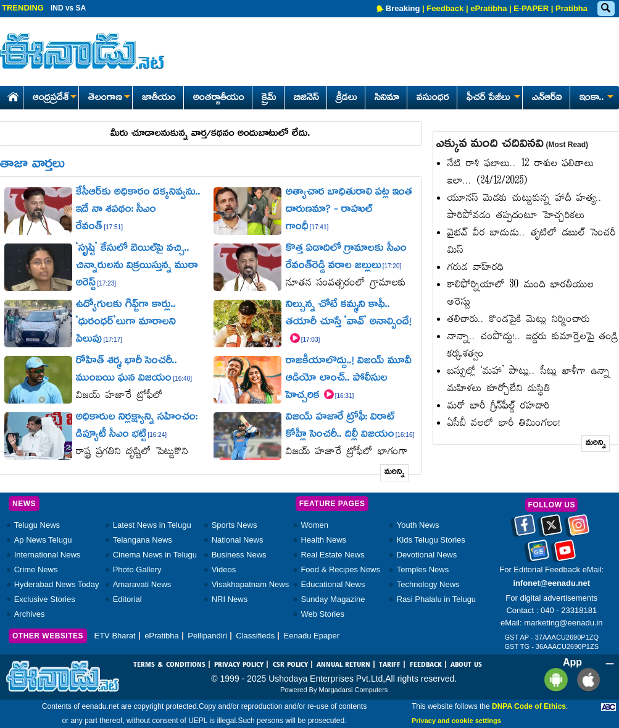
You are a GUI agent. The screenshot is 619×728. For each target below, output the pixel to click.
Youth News (418, 525)
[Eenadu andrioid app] (553, 679)
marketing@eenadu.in (563, 622)
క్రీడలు (346, 98)
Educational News (333, 584)
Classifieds (255, 635)
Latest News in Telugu (152, 525)
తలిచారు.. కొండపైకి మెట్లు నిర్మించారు (518, 320)
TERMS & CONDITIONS (169, 665)
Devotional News (427, 554)
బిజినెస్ (306, 98)
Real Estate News (332, 554)
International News (47, 554)
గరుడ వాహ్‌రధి (475, 268)
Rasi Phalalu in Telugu (436, 599)
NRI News (230, 599)
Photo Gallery (137, 569)
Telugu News (37, 525)
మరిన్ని (394, 472)
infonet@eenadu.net (551, 583)
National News (238, 539)
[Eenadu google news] (538, 554)
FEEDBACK (426, 665)
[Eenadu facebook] (524, 529)
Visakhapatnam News (250, 584)
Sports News (234, 525)
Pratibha (571, 8)
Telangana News (142, 539)
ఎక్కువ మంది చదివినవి (512, 144)
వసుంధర (433, 98)
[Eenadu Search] (605, 9)
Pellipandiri (207, 635)
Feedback (444, 8)
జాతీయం (159, 98)
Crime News (36, 569)
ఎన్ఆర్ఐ (547, 98)
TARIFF (390, 665)
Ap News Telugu (43, 539)
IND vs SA (68, 8)
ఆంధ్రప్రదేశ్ (54, 98)
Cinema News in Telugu (155, 554)
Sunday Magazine (333, 599)
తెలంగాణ (109, 98)
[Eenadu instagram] (578, 529)
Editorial (127, 599)
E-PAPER (531, 8)
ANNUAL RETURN (343, 665)
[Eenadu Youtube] (565, 554)
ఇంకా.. (596, 98)
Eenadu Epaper (311, 635)
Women (314, 525)
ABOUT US (466, 665)
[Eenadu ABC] (608, 706)
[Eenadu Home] (10, 95)
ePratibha (488, 8)
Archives (29, 614)
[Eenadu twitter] (551, 529)
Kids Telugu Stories (431, 539)
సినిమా (387, 98)
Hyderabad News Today (56, 584)
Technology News (428, 584)
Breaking (403, 8)
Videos (224, 569)
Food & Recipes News (340, 569)
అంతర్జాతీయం (218, 98)
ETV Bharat (114, 635)
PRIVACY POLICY (239, 665)
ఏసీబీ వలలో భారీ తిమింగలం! (504, 423)
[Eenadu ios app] (585, 679)
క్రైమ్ (269, 98)
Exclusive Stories (44, 599)
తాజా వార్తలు (32, 165)
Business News (239, 554)
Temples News (423, 569)
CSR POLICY (290, 665)
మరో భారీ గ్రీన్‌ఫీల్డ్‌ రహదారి (498, 406)
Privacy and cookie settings (456, 720)
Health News (323, 539)
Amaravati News (142, 584)
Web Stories (322, 614)
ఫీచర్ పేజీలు (492, 98)
